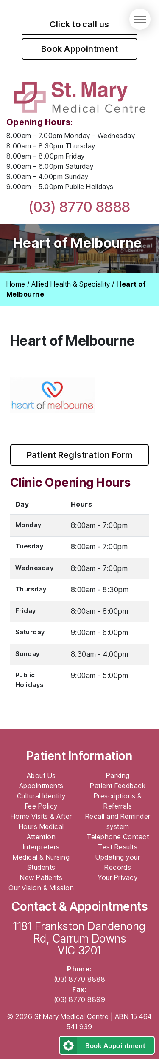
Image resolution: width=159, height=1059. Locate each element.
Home (15, 284)
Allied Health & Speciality (70, 284)
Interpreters (41, 847)
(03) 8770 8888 (79, 207)
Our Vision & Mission (41, 887)
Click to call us (79, 24)
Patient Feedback (117, 785)
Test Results (117, 847)
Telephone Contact (117, 836)
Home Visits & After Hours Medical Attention (41, 826)
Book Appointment (79, 49)
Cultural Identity (41, 796)
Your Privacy (117, 877)
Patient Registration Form (80, 455)
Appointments (41, 785)
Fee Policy (41, 806)
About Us (41, 775)
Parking (118, 775)
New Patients (41, 877)
